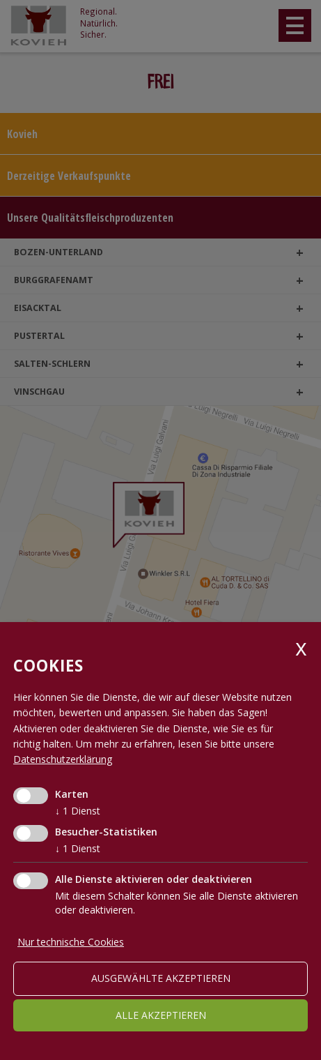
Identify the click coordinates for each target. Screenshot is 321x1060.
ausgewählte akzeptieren (160, 978)
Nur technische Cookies (70, 941)
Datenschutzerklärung (62, 759)
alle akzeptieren (161, 1015)
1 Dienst (77, 810)
